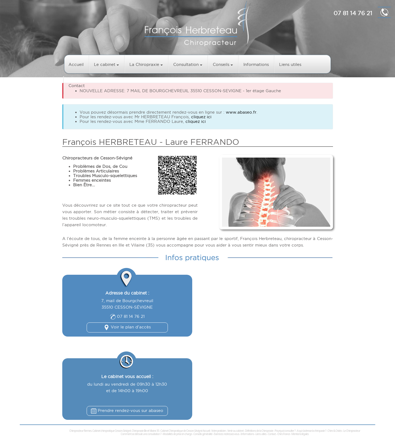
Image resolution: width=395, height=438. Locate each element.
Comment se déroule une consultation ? (141, 434)
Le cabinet (106, 64)
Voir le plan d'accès (127, 327)
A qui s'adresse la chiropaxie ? (311, 431)
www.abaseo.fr (241, 112)
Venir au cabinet (235, 431)
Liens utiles (290, 64)
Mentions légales (300, 434)
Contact (76, 85)
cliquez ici (201, 116)
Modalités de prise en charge (177, 434)
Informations (256, 64)
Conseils (223, 64)
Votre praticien (218, 431)
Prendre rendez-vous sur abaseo (127, 410)
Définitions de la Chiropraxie (259, 431)
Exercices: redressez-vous (226, 434)
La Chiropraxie (146, 64)
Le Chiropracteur (351, 431)
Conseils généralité (202, 434)
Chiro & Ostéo (335, 431)
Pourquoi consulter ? (285, 431)
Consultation (188, 64)
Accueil (76, 64)
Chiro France (283, 434)
